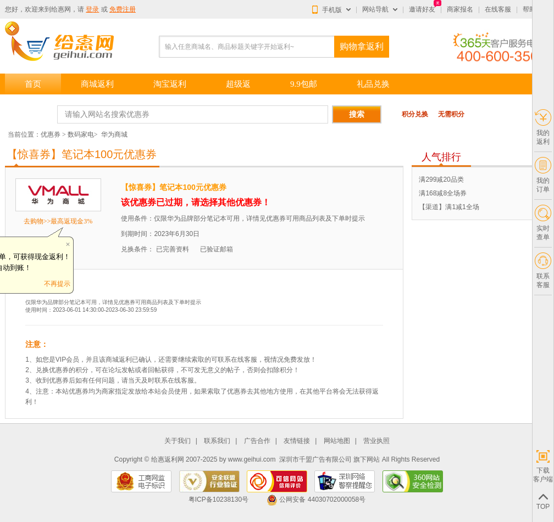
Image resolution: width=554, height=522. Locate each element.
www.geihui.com (252, 459)
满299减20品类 (441, 179)
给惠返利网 (167, 459)
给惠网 (61, 9)
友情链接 (297, 441)
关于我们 (177, 441)
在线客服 (498, 9)
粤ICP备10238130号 (218, 499)
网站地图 (337, 441)
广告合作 (257, 441)
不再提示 (57, 284)
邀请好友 (422, 9)
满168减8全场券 (443, 193)
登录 (92, 9)
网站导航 (375, 9)
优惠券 (50, 134)
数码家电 (81, 134)
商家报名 (460, 9)
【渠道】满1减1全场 (449, 207)
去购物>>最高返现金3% (58, 221)
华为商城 (114, 134)
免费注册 (122, 9)
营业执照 (376, 441)
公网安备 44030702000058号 (316, 499)
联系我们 (217, 441)
